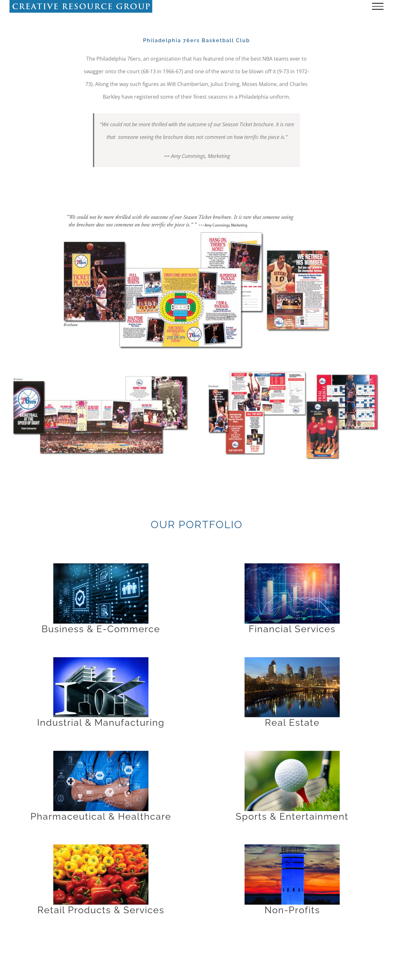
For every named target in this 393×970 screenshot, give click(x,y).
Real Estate (292, 722)
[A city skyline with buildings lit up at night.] (292, 659)
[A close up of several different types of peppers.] (100, 846)
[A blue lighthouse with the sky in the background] (292, 846)
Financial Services (292, 629)
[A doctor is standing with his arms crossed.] (100, 753)
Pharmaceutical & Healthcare (100, 816)
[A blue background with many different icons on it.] (100, 565)
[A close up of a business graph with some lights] (292, 565)
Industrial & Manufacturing (101, 722)
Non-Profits (292, 910)
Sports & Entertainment (292, 816)
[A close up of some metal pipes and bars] (100, 659)
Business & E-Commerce (101, 629)
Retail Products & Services (100, 910)
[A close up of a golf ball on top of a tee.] (292, 753)
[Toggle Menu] (378, 6)
